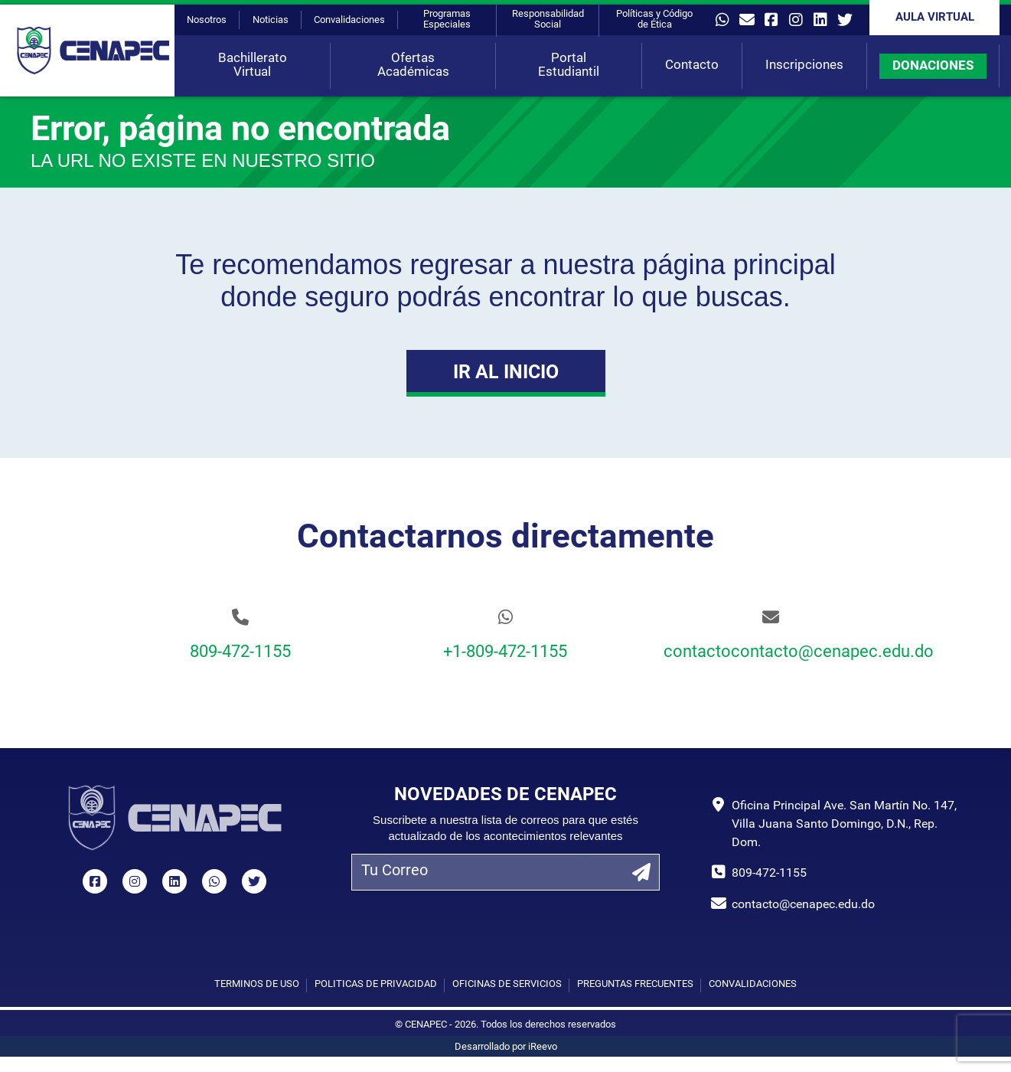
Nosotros (207, 20)
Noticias (271, 20)
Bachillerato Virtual (252, 65)
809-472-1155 (240, 653)
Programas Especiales (447, 19)
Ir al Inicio (506, 373)
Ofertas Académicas (413, 65)
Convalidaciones (349, 20)
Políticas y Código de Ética (654, 19)
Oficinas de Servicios (507, 984)
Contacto (692, 65)
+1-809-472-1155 (505, 653)
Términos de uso (256, 984)
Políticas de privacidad (376, 984)
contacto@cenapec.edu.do (803, 905)
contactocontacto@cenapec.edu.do (771, 653)
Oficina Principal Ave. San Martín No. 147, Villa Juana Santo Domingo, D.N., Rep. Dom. (844, 824)
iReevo (542, 1047)
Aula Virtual (934, 18)
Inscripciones (804, 65)
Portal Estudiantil (568, 65)
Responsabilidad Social (548, 19)
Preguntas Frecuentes (635, 984)
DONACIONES (932, 66)
